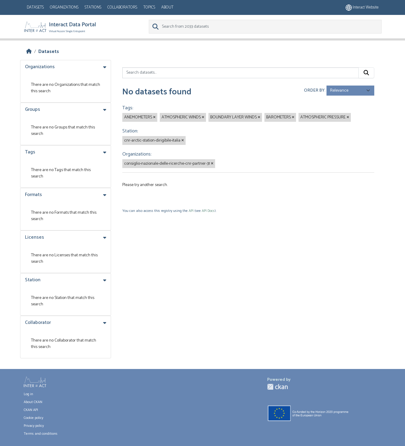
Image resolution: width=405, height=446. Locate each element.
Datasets (35, 7)
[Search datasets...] (240, 72)
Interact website (362, 7)
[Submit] (366, 72)
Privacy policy (34, 426)
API (191, 211)
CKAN (277, 387)
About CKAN (33, 402)
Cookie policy (33, 418)
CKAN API (31, 410)
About (167, 7)
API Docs (208, 211)
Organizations (64, 7)
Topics (149, 7)
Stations (93, 7)
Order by (314, 90)
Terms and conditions (41, 434)
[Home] (29, 51)
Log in (28, 394)
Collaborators (122, 7)
